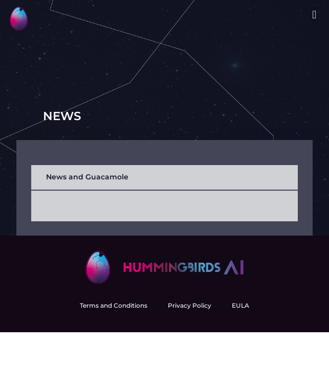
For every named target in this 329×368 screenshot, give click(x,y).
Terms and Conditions (113, 305)
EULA (240, 305)
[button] (314, 15)
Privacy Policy (189, 305)
